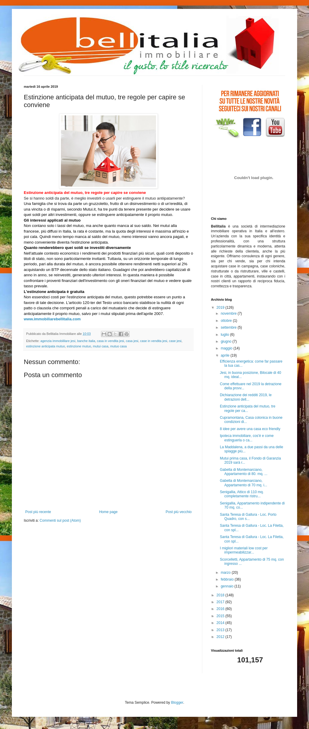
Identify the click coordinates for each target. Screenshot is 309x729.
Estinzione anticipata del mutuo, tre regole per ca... (247, 408)
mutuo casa (118, 346)
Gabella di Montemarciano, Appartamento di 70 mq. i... (243, 483)
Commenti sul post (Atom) (60, 520)
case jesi (175, 341)
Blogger (177, 702)
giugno (226, 341)
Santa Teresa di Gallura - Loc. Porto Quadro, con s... (248, 516)
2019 (221, 307)
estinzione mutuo (79, 346)
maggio (227, 348)
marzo (226, 572)
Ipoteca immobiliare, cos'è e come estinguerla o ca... (247, 438)
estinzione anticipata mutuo (45, 346)
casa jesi (132, 341)
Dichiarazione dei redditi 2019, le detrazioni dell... (246, 397)
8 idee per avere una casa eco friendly (250, 429)
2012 (221, 637)
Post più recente (38, 512)
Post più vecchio (179, 512)
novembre (229, 313)
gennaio (227, 586)
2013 (221, 630)
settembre (229, 327)
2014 (221, 623)
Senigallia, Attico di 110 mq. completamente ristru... (242, 494)
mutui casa (100, 346)
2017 (221, 602)
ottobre (227, 321)
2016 (221, 609)
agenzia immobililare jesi (57, 341)
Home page (108, 512)
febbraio (228, 579)
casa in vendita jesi (110, 341)
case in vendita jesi (153, 341)
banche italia (86, 341)
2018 (221, 595)
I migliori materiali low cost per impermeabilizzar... (244, 550)
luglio (225, 335)
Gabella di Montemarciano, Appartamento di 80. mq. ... (243, 472)
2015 (221, 616)
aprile (226, 355)
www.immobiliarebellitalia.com (52, 319)
